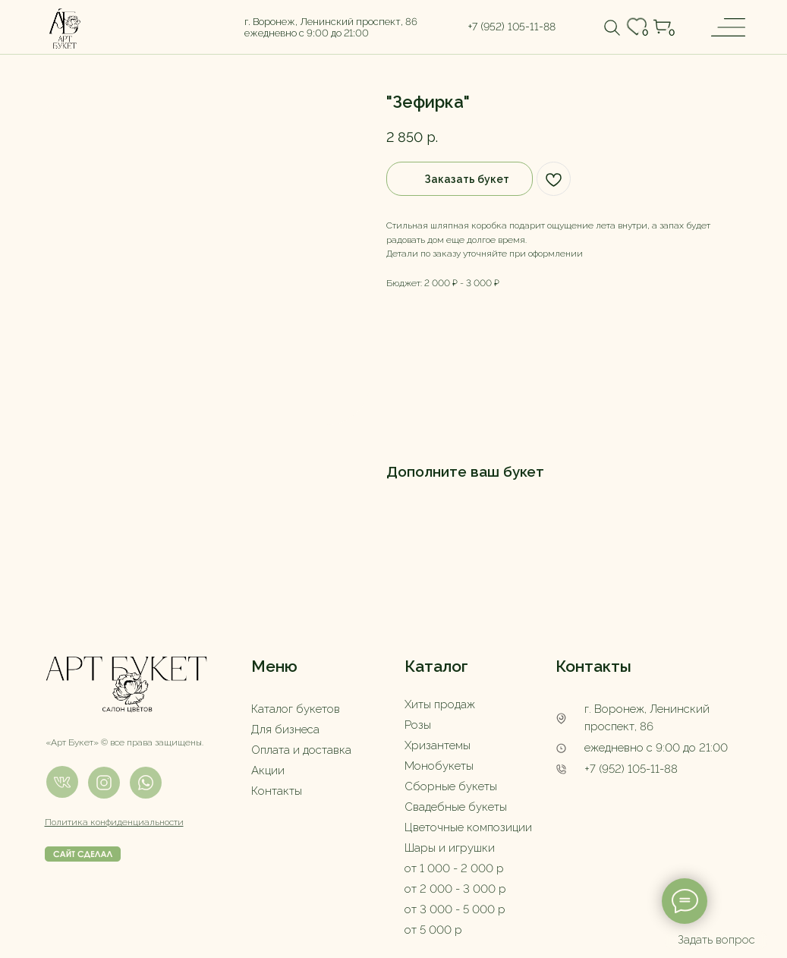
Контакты (276, 791)
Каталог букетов (295, 709)
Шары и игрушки (450, 848)
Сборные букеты (451, 786)
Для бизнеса (285, 729)
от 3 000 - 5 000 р (455, 909)
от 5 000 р (433, 930)
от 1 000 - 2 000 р (454, 868)
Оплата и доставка (301, 750)
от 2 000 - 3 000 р (455, 889)
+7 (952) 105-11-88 (631, 769)
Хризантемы (438, 745)
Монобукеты (439, 766)
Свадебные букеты (456, 807)
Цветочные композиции (468, 827)
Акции (268, 770)
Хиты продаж (440, 704)
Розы (418, 725)
